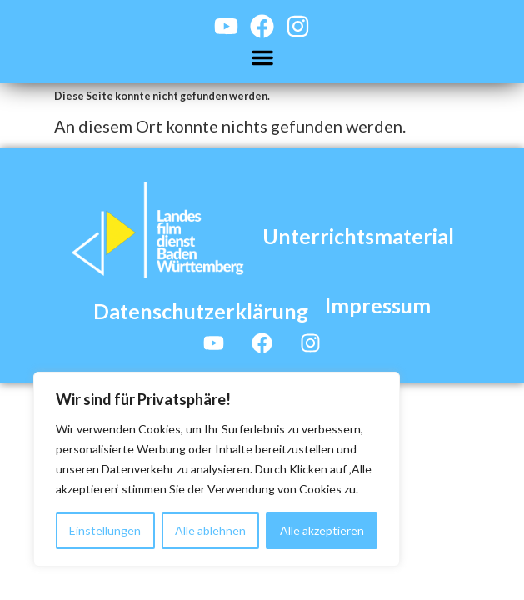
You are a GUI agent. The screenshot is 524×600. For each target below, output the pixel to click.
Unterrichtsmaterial (358, 235)
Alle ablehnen (210, 530)
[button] (262, 57)
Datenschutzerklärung (200, 310)
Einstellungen (105, 530)
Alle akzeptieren (322, 530)
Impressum (378, 305)
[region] (216, 469)
